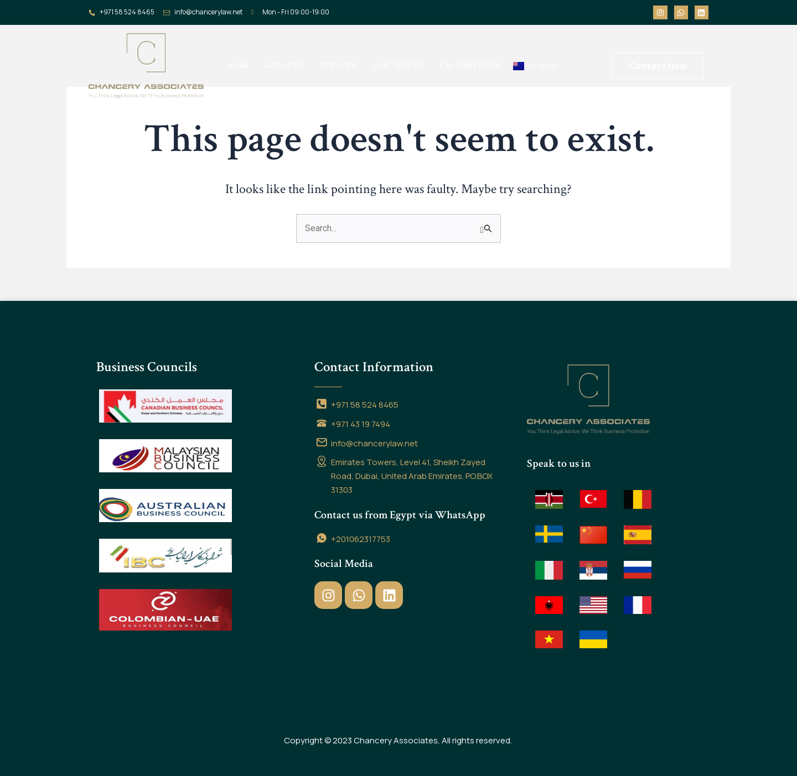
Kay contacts (469, 65)
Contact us (398, 65)
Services (338, 65)
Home (238, 65)
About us (285, 65)
